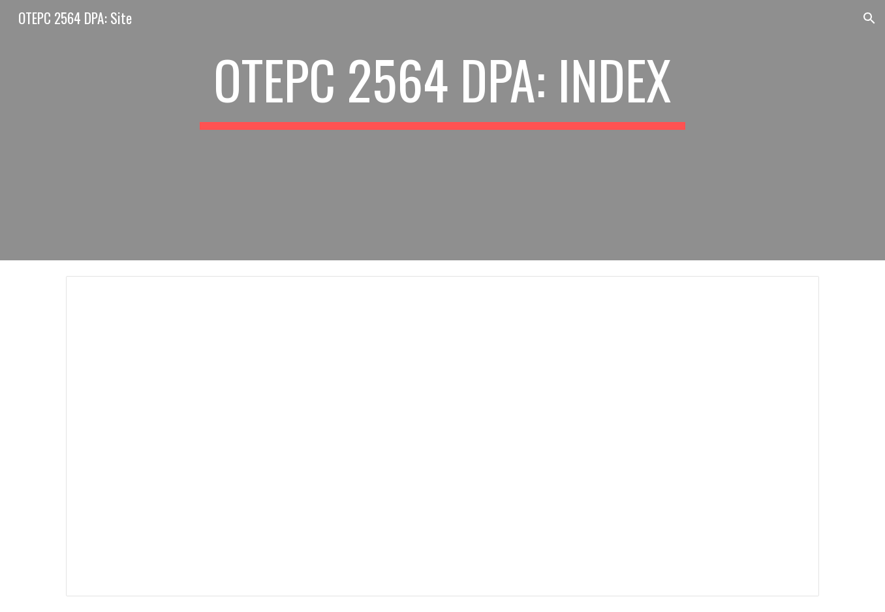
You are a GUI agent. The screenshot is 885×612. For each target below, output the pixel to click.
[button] (869, 18)
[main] (442, 130)
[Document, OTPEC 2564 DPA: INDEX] (442, 436)
